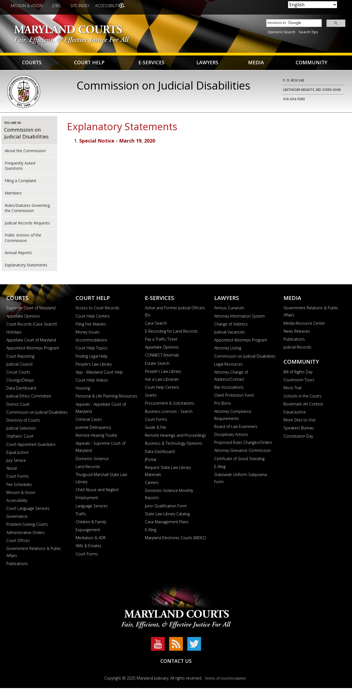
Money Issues (88, 333)
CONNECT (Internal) (161, 357)
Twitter (194, 646)
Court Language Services (28, 510)
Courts (32, 63)
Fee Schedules (19, 486)
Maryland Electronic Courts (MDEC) (175, 539)
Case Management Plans (167, 523)
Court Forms (17, 478)
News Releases (297, 333)
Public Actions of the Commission (23, 239)
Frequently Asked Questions (20, 167)
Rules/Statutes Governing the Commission (27, 209)
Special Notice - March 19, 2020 (117, 142)
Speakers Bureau (299, 429)
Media (256, 63)
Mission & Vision (27, 5)
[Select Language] (312, 4)
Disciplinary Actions (231, 436)
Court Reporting (20, 357)
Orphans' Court (20, 438)
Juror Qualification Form (166, 507)
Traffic (81, 515)
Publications (17, 565)
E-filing (150, 531)
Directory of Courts (23, 422)
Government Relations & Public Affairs (33, 554)
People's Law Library (94, 366)
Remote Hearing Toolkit (96, 437)
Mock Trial (292, 389)
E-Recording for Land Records (171, 333)
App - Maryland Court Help (99, 374)
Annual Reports (18, 254)
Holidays (13, 333)
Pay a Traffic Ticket (161, 341)
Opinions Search (281, 31)
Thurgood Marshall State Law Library (101, 480)
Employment (87, 499)
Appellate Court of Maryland (31, 341)
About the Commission (25, 152)
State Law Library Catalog (167, 515)
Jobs (56, 5)
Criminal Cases (89, 421)
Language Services (92, 507)
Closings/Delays (20, 382)
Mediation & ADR (91, 539)
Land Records (88, 468)
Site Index (79, 5)
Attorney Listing (227, 349)
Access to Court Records (97, 309)
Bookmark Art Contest (303, 405)
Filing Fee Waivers (91, 326)
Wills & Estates (88, 547)
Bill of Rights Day (298, 373)
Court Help (90, 63)
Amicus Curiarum (229, 309)
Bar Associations (229, 389)
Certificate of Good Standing (239, 460)
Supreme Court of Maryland (31, 309)
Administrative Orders (25, 534)
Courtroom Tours (299, 381)
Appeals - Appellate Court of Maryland (101, 410)
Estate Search (157, 365)
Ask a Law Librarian (162, 381)
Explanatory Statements (26, 266)
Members (13, 194)
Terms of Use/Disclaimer (225, 680)
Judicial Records (297, 349)
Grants (151, 397)
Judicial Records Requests (27, 224)
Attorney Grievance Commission (242, 452)
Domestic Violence (92, 460)
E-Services (151, 63)
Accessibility (109, 5)
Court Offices (18, 542)
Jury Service (16, 462)
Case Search (156, 325)
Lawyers (207, 63)
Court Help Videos (92, 382)
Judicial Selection (21, 430)
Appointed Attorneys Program (32, 349)
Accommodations (91, 341)
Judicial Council (19, 366)
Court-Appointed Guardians (31, 446)
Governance (17, 518)
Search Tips (308, 31)
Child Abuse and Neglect (97, 491)
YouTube (158, 646)
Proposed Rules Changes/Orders (243, 444)
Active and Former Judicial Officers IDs (175, 313)
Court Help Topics (92, 349)
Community (311, 63)
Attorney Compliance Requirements (232, 417)
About (11, 470)
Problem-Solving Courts (27, 526)
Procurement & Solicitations (169, 405)
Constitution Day (298, 437)
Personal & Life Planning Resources (106, 397)
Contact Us (176, 662)
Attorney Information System (239, 318)
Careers (152, 484)
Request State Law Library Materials (168, 473)
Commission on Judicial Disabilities (26, 135)
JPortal (150, 461)
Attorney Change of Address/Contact (231, 377)
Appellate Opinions (23, 318)
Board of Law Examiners (235, 428)
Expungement (88, 531)
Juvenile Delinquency (93, 429)
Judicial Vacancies (229, 333)
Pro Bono (222, 405)
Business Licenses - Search (169, 413)
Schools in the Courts (302, 397)
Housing (83, 390)
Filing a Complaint (20, 182)
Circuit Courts (18, 374)
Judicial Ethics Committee (28, 397)
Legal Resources (228, 366)
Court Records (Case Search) (31, 326)
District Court (18, 406)
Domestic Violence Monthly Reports (169, 496)
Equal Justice (17, 454)
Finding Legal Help (92, 357)
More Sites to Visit (300, 421)
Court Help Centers (93, 318)
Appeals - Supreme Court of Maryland (100, 449)
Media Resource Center (304, 325)
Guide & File (155, 429)
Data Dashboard (21, 390)
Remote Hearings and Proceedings (175, 437)
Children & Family (91, 523)
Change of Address (231, 326)
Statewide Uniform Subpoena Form (240, 480)
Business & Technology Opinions (173, 445)
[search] (292, 23)
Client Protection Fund (234, 397)
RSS (176, 646)
